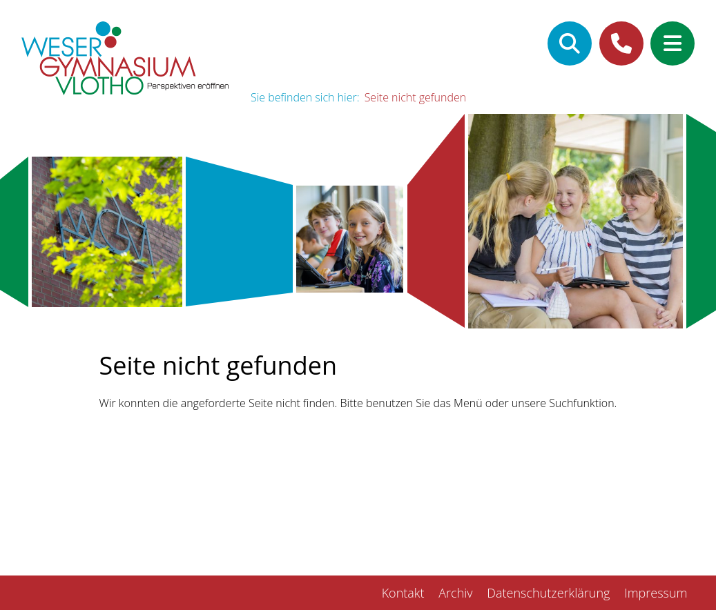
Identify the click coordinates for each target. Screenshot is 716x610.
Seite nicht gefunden (416, 97)
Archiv (455, 592)
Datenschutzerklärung (548, 592)
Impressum (655, 592)
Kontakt (403, 592)
